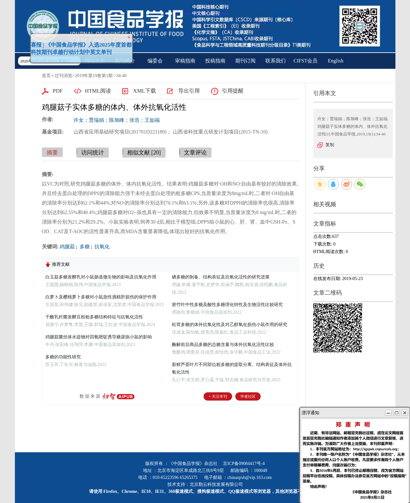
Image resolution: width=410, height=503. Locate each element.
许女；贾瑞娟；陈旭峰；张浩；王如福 (117, 120)
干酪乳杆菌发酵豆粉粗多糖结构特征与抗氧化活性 (94, 317)
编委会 (155, 60)
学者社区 (248, 396)
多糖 (84, 246)
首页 (46, 75)
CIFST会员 (306, 60)
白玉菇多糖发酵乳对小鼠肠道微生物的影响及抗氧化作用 (100, 277)
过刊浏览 (63, 75)
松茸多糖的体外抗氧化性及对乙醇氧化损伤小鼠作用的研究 (229, 324)
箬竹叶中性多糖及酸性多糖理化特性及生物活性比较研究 (227, 304)
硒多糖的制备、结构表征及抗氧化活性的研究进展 (221, 277)
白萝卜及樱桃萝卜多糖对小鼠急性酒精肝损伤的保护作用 (100, 297)
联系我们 (275, 60)
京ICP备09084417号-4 (243, 463)
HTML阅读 (98, 91)
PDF (58, 91)
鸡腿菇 (67, 246)
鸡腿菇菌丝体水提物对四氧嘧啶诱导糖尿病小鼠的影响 (98, 337)
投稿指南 (215, 60)
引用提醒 (233, 91)
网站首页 (95, 60)
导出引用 (189, 91)
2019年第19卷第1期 (94, 75)
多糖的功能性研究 (63, 357)
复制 (329, 144)
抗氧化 (101, 246)
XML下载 (144, 91)
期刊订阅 (245, 60)
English (335, 60)
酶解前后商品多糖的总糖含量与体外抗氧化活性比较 (223, 344)
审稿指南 (185, 60)
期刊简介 (125, 60)
